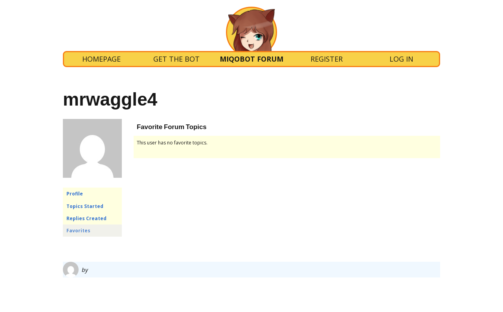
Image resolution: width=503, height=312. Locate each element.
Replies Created (86, 218)
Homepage (101, 59)
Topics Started (84, 206)
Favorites (78, 230)
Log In (401, 59)
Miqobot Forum (251, 59)
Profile (74, 193)
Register (326, 59)
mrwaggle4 (110, 99)
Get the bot (176, 59)
